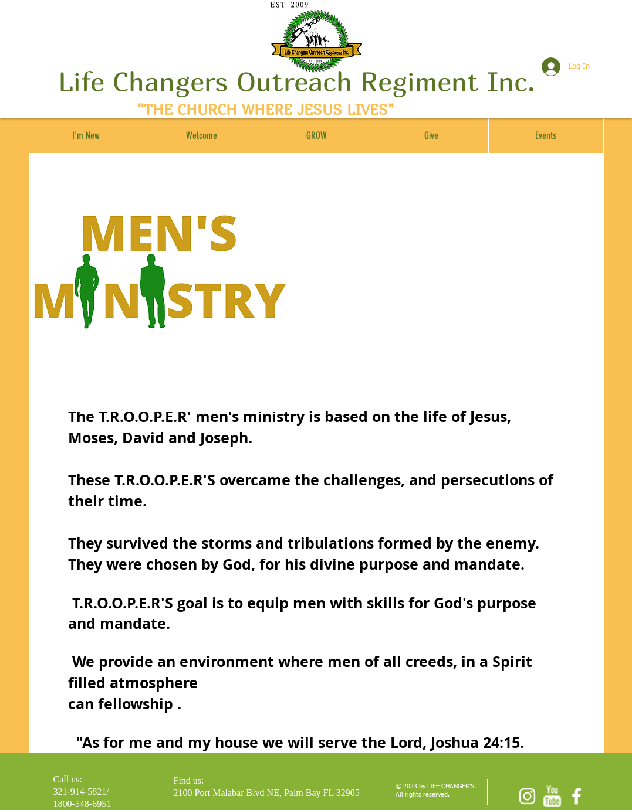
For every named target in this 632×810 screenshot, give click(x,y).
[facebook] (576, 796)
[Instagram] (527, 796)
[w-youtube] (552, 796)
